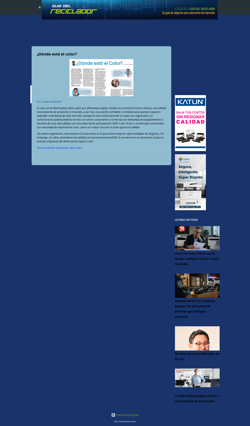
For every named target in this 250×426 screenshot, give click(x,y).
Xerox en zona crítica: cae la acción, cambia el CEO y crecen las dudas (197, 258)
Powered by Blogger (125, 415)
